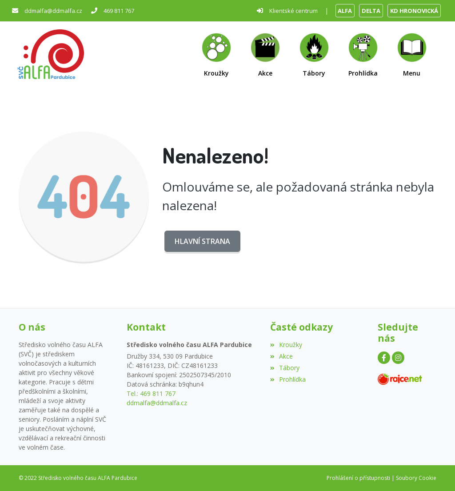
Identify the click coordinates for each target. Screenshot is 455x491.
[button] (411, 54)
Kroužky (286, 344)
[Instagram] (398, 357)
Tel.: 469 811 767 (151, 393)
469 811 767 (119, 11)
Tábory (284, 367)
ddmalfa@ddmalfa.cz (53, 11)
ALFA (345, 11)
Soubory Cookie (416, 478)
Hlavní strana (202, 241)
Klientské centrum (293, 11)
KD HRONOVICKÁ (414, 11)
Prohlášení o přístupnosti (358, 478)
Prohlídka (288, 379)
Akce (281, 356)
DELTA (371, 11)
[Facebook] (384, 357)
